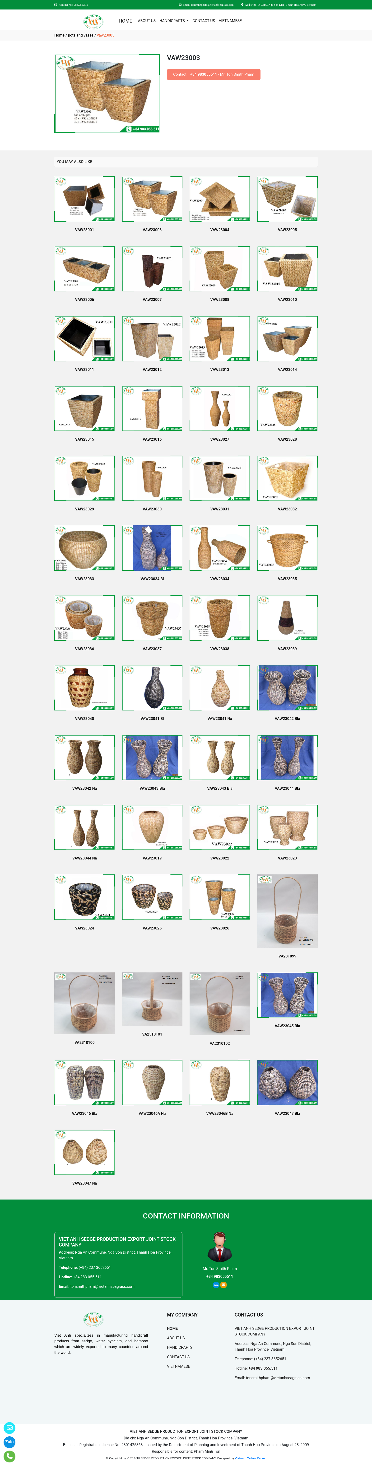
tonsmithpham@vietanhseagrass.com (102, 1286)
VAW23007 (152, 299)
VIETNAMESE (230, 21)
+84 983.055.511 (87, 1277)
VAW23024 (84, 928)
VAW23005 (287, 230)
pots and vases (80, 35)
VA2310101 (152, 1034)
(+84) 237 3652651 (95, 1267)
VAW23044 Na (84, 858)
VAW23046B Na (219, 1113)
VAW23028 (287, 439)
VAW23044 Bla (287, 788)
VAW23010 (287, 299)
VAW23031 (219, 509)
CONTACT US (203, 21)
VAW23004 (219, 230)
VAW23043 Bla (152, 788)
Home (59, 35)
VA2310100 (84, 1042)
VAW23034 (219, 579)
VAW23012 (152, 369)
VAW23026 (219, 928)
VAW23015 (84, 439)
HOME (125, 21)
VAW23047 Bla (287, 1113)
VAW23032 (287, 509)
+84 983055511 (203, 74)
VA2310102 (220, 1043)
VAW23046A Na (152, 1113)
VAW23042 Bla (287, 718)
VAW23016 (152, 439)
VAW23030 (152, 509)
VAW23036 (84, 649)
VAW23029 (84, 509)
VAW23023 (287, 858)
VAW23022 (219, 858)
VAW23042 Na (84, 788)
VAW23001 (84, 230)
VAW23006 (84, 299)
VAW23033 (84, 579)
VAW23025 (152, 928)
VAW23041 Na (220, 718)
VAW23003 (152, 230)
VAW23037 (152, 649)
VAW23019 (152, 858)
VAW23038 (219, 649)
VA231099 (287, 956)
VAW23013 (219, 369)
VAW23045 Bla (287, 1026)
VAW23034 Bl (152, 579)
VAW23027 (219, 439)
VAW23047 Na (84, 1183)
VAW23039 (287, 649)
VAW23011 (84, 369)
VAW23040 (84, 718)
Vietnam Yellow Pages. (250, 1458)
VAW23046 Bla (84, 1113)
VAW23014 (287, 369)
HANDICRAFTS (172, 21)
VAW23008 (219, 299)
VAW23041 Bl (152, 718)
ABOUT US (147, 21)
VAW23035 (287, 579)
